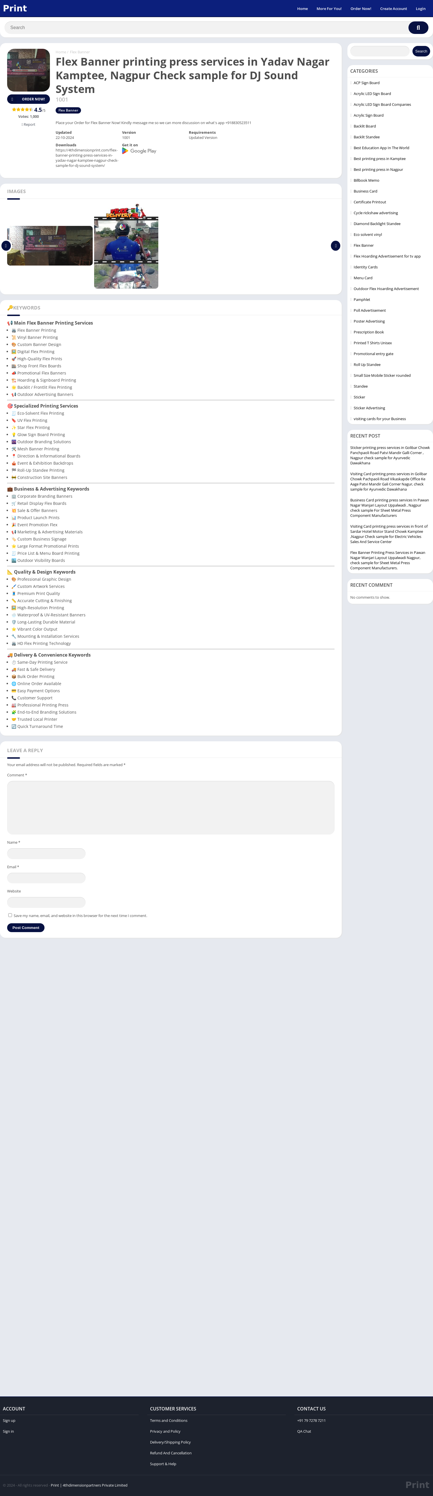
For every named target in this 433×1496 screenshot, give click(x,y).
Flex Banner (80, 52)
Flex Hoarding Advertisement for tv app (387, 257)
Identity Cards (366, 267)
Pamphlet (362, 300)
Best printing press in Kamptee (380, 159)
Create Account (393, 8)
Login (421, 8)
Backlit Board (365, 126)
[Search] (216, 27)
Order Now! (361, 8)
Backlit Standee (367, 137)
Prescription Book (369, 332)
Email (13, 867)
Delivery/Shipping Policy (170, 1443)
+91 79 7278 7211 (311, 1421)
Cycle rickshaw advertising (376, 213)
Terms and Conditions (168, 1421)
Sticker (359, 397)
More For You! (329, 8)
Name (13, 843)
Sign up (9, 1421)
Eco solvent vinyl (368, 235)
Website (14, 891)
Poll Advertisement (370, 311)
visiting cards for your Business (380, 419)
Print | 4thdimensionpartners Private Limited (89, 1486)
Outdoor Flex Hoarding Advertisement (386, 289)
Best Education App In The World (381, 148)
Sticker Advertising (369, 408)
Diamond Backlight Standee (377, 224)
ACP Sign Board (367, 83)
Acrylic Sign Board (369, 116)
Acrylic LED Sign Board (372, 94)
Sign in (8, 1432)
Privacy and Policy (165, 1432)
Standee (361, 387)
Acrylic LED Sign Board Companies (382, 105)
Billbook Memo (366, 181)
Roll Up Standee (367, 365)
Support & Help (163, 1464)
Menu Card (363, 278)
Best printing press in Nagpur (378, 170)
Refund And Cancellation (171, 1453)
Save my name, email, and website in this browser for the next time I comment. (80, 916)
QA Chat (304, 1432)
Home (302, 8)
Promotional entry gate (373, 354)
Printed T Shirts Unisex (373, 343)
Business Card (365, 192)
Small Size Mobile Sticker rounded (382, 376)
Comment (17, 775)
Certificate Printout (370, 202)
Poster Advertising (369, 322)
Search (421, 52)
